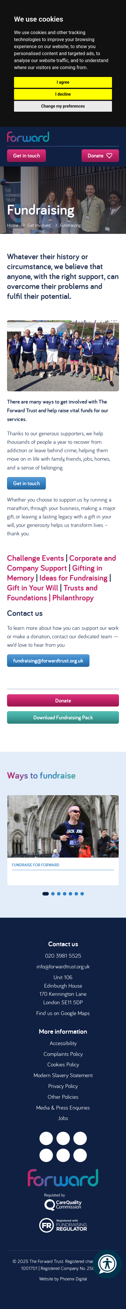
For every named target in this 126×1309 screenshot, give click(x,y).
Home (12, 225)
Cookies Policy (63, 1064)
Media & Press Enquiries (63, 1107)
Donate (100, 155)
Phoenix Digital (73, 1279)
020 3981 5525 (63, 955)
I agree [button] (63, 82)
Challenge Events (35, 557)
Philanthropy (73, 597)
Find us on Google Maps (63, 1013)
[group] (63, 840)
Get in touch (26, 155)
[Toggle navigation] (113, 137)
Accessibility (63, 1043)
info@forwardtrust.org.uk (63, 966)
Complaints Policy (63, 1053)
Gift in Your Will (32, 587)
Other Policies (63, 1096)
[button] (45, 894)
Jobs (63, 1118)
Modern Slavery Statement (63, 1075)
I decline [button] (63, 94)
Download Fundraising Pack (63, 717)
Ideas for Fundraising (73, 577)
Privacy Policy (63, 1085)
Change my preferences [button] (63, 106)
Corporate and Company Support (61, 562)
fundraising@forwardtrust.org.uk (48, 660)
